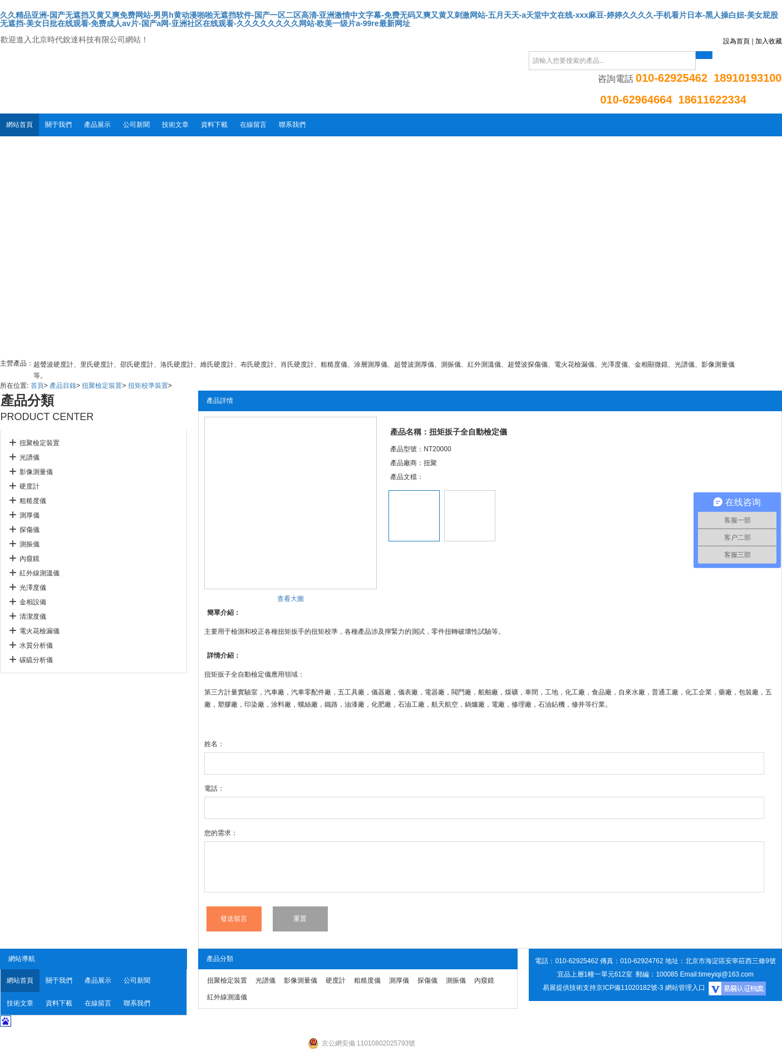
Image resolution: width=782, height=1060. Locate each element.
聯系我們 (292, 125)
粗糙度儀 (32, 501)
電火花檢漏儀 (39, 631)
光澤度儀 (32, 587)
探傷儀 (29, 530)
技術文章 (175, 125)
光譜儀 (29, 457)
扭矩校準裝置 (148, 386)
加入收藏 (768, 41)
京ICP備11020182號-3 (629, 988)
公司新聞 (136, 125)
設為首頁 (736, 41)
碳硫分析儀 (36, 660)
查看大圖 (290, 599)
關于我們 (58, 125)
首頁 (37, 386)
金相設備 (32, 602)
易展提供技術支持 (569, 988)
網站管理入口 (685, 988)
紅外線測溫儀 (39, 573)
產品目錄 (63, 386)
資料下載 (214, 125)
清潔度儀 (32, 616)
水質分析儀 (36, 645)
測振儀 (29, 544)
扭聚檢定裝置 (102, 386)
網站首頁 (19, 125)
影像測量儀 (36, 472)
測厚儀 (29, 515)
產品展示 (97, 125)
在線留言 (253, 125)
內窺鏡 (29, 559)
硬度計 (29, 486)
